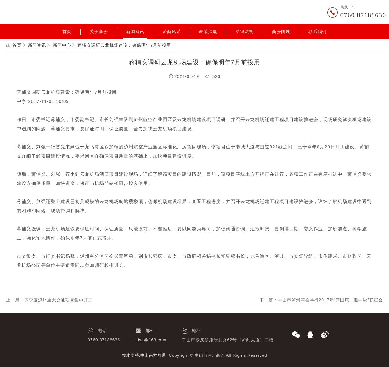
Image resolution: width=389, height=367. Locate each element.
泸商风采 (172, 31)
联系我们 (317, 31)
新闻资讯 (135, 31)
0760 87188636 (363, 15)
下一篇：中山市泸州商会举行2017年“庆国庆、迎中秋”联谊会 (321, 299)
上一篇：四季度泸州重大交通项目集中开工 (49, 299)
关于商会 (99, 31)
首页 (66, 31)
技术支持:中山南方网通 (144, 355)
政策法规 (208, 31)
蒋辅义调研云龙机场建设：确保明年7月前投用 (124, 45)
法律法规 (245, 31)
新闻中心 (62, 45)
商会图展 (281, 31)
